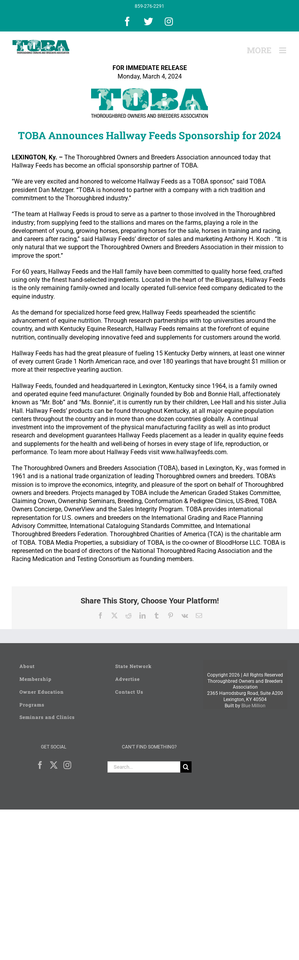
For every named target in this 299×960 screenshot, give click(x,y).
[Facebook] (40, 765)
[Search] (186, 767)
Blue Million (253, 705)
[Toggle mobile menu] (283, 50)
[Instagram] (67, 765)
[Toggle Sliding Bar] (259, 50)
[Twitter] (54, 765)
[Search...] (143, 767)
